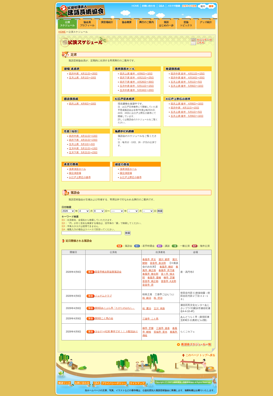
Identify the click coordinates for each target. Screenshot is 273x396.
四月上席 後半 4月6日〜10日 (136, 73)
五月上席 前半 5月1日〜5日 (186, 81)
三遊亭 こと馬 (150, 318)
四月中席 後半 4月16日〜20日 (188, 77)
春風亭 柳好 (166, 266)
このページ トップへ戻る (200, 355)
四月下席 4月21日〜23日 (83, 140)
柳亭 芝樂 (169, 277)
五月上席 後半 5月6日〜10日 (187, 86)
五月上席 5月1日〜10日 (82, 77)
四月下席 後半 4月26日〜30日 (137, 81)
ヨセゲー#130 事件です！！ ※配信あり (116, 331)
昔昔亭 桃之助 (150, 281)
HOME (62, 31)
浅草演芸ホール (77, 169)
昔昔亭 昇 (148, 284)
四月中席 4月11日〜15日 (185, 107)
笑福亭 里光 (160, 331)
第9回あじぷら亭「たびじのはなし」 (115, 308)
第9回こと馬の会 (104, 318)
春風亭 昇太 (149, 259)
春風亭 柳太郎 (150, 274)
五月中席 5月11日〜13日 (83, 148)
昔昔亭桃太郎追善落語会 (108, 271)
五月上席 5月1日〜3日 (82, 144)
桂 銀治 (146, 298)
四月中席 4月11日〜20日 (83, 73)
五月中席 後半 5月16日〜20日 (137, 90)
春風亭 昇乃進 (167, 270)
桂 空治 (158, 298)
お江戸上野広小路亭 (80, 177)
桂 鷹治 (146, 308)
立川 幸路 (159, 308)
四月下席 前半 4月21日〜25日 (137, 77)
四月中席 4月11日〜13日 (83, 136)
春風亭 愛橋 (154, 277)
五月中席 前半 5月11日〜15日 (137, 86)
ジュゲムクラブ (103, 295)
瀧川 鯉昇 (164, 259)
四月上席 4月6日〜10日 (82, 103)
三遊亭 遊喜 (163, 328)
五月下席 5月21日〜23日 (83, 152)
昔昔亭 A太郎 (168, 281)
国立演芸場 (75, 173)
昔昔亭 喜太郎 (158, 263)
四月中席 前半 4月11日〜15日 (188, 73)
